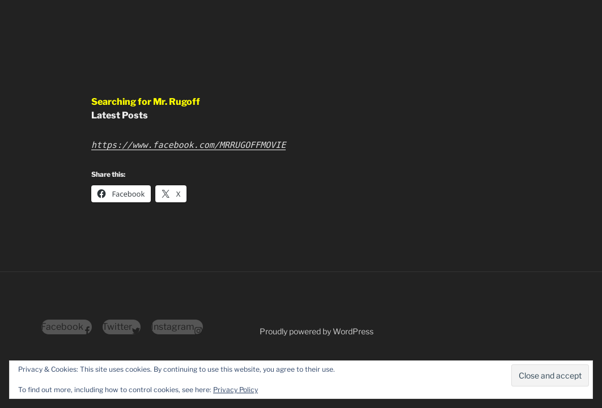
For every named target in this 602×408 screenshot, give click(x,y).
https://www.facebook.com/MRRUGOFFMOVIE (188, 145)
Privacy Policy (235, 389)
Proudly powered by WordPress (317, 331)
